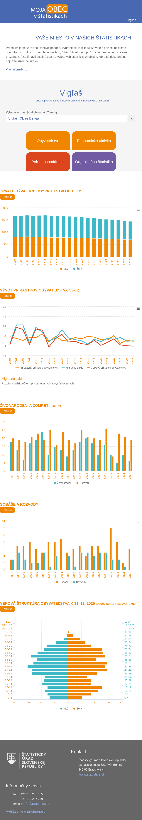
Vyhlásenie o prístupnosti (25, 811)
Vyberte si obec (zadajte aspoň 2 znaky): (32, 112)
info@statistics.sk (36, 804)
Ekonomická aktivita (94, 141)
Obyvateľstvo (48, 141)
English (131, 20)
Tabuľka (7, 196)
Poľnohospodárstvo (48, 162)
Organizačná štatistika (94, 162)
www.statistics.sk (91, 774)
